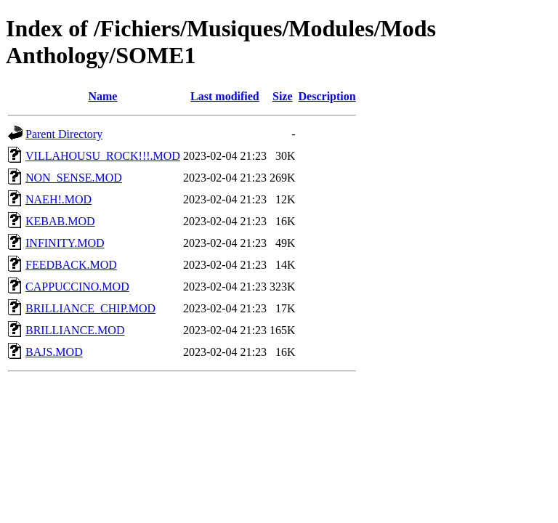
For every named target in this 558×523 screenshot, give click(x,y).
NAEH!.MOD (58, 199)
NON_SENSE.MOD (73, 177)
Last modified (224, 96)
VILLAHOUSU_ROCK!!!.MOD (102, 156)
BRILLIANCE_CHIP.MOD (90, 308)
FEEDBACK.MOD (71, 265)
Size (282, 96)
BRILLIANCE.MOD (74, 330)
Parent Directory (63, 134)
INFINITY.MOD (65, 243)
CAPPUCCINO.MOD (77, 286)
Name (102, 96)
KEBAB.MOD (60, 221)
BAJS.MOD (54, 352)
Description (327, 96)
